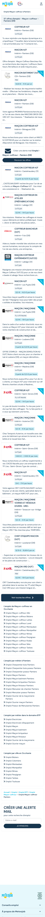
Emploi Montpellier (14, 767)
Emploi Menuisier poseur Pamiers (20, 692)
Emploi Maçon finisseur (16, 736)
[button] (41, 3)
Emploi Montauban (14, 764)
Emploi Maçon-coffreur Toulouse (20, 651)
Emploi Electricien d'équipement (20, 723)
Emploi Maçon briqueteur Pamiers (20, 682)
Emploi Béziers (12, 757)
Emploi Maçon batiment (16, 730)
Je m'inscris (22, 826)
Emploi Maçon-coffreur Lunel (18, 623)
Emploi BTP (23, 792)
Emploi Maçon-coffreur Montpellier (21, 630)
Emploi (14, 792)
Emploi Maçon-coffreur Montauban (21, 627)
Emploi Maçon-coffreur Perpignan (20, 637)
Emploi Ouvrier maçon (15, 743)
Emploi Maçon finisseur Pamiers (19, 685)
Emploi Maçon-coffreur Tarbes (19, 647)
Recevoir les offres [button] (22, 160)
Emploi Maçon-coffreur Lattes (19, 620)
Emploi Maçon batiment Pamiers (20, 678)
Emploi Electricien (13, 719)
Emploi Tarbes (12, 778)
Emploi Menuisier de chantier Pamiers (22, 689)
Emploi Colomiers (13, 760)
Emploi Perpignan (13, 774)
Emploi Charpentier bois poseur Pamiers (23, 668)
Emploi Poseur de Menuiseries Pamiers (22, 705)
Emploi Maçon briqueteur (17, 733)
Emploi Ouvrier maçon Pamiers (19, 702)
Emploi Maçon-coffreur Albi (18, 613)
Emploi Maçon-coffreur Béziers (19, 616)
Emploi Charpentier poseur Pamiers (21, 671)
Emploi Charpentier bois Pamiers (20, 664)
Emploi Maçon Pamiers (16, 675)
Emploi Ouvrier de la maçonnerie (20, 740)
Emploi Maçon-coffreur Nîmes (19, 634)
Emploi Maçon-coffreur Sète (18, 644)
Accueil (7, 792)
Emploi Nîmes (12, 771)
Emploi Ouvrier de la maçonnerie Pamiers (20, 697)
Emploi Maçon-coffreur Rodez (19, 640)
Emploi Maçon (12, 726)
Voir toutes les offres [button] (23, 597)
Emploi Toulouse (13, 781)
